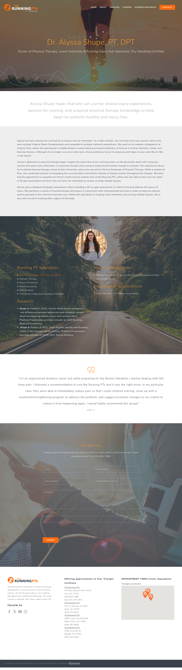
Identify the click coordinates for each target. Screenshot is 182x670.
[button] (159, 587)
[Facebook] (9, 611)
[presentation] (62, 530)
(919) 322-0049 (71, 637)
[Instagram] (25, 611)
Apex (32, 599)
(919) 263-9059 (71, 624)
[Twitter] (14, 611)
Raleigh (20, 599)
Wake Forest (41, 599)
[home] (23, 578)
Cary (27, 599)
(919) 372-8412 (71, 612)
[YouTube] (20, 611)
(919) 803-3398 (71, 596)
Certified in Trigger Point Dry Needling (40, 275)
